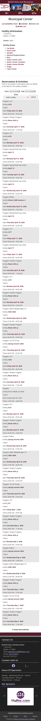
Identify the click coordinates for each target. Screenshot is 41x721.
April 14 (11, 168)
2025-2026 (12, 312)
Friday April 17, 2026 (14, 238)
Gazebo (10, 53)
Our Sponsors (8, 684)
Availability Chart (10, 24)
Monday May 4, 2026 (14, 541)
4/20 (9, 280)
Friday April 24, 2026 (14, 366)
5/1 (9, 503)
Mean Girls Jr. (13, 120)
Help (25, 716)
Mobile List (21, 26)
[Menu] (34, 13)
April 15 (11, 184)
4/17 (9, 232)
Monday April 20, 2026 (15, 286)
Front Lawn (11, 51)
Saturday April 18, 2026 (15, 270)
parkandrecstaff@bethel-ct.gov (19, 652)
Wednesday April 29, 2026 (16, 446)
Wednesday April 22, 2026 (16, 318)
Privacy (15, 716)
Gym (8, 57)
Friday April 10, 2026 (14, 111)
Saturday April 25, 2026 (15, 382)
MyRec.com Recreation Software (24, 719)
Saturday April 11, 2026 (15, 127)
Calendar (24, 24)
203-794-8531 (14, 654)
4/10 (9, 104)
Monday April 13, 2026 (15, 143)
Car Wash (10, 48)
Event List (35, 24)
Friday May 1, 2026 (14, 510)
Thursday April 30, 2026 (16, 478)
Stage (9, 67)
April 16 (11, 216)
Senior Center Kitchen (15, 64)
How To (35, 716)
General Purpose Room (16, 55)
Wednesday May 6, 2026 (16, 557)
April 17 (11, 248)
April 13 (11, 152)
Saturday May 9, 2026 (15, 621)
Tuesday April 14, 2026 (15, 175)
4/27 (9, 408)
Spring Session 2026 (16, 344)
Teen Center (12, 69)
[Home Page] (6, 13)
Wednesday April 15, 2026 (16, 190)
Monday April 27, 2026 (15, 414)
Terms (5, 716)
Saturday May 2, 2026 (15, 526)
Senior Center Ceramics (16, 62)
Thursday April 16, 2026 (16, 222)
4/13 (9, 136)
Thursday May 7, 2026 (15, 589)
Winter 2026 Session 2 (16, 200)
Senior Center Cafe (14, 60)
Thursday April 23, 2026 (16, 334)
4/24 (9, 360)
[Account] (20, 13)
